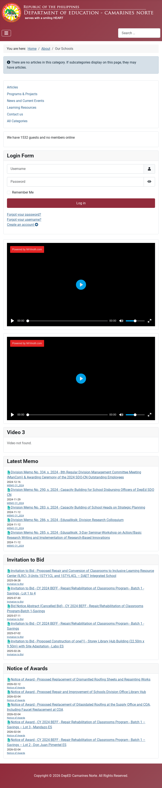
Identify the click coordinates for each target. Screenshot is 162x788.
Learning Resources (21, 108)
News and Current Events (25, 101)
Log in (81, 203)
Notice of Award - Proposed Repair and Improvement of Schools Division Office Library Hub (78, 692)
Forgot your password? (24, 215)
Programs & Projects (22, 94)
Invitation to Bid (15, 584)
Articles (12, 87)
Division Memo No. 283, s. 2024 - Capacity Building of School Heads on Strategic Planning (78, 507)
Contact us (15, 114)
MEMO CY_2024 (15, 485)
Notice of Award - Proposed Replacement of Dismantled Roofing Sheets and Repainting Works (80, 679)
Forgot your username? (24, 220)
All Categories (17, 121)
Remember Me (23, 192)
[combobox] (139, 33)
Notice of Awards (16, 687)
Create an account (22, 225)
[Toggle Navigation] (6, 33)
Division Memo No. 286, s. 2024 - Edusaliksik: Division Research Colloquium (67, 520)
